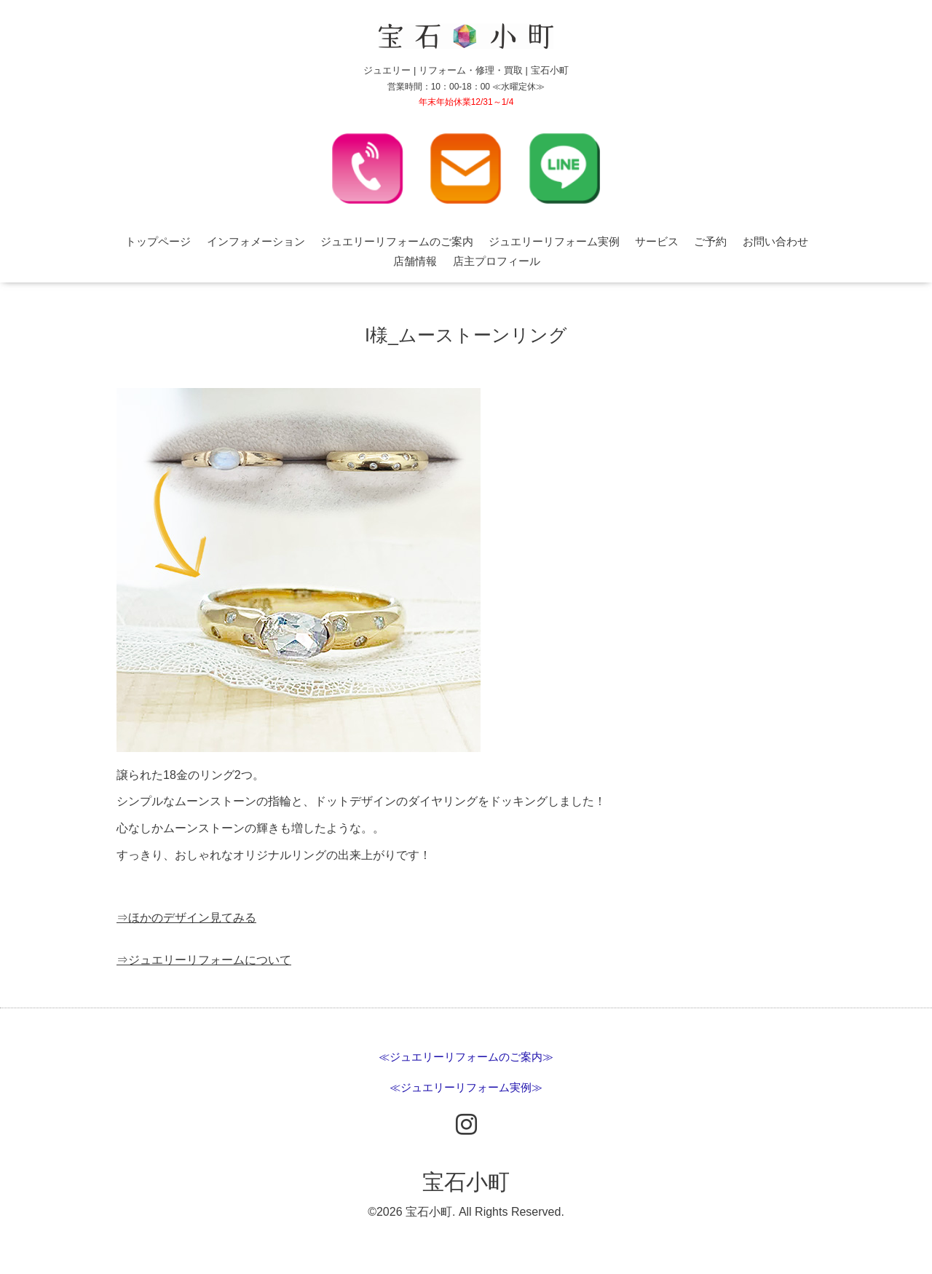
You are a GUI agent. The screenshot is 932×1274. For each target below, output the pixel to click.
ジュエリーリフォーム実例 (554, 241)
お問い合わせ (775, 241)
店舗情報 (415, 261)
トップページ (158, 241)
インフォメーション (256, 241)
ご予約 (710, 241)
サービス (657, 241)
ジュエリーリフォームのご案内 (396, 241)
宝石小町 (466, 1182)
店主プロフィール (496, 261)
